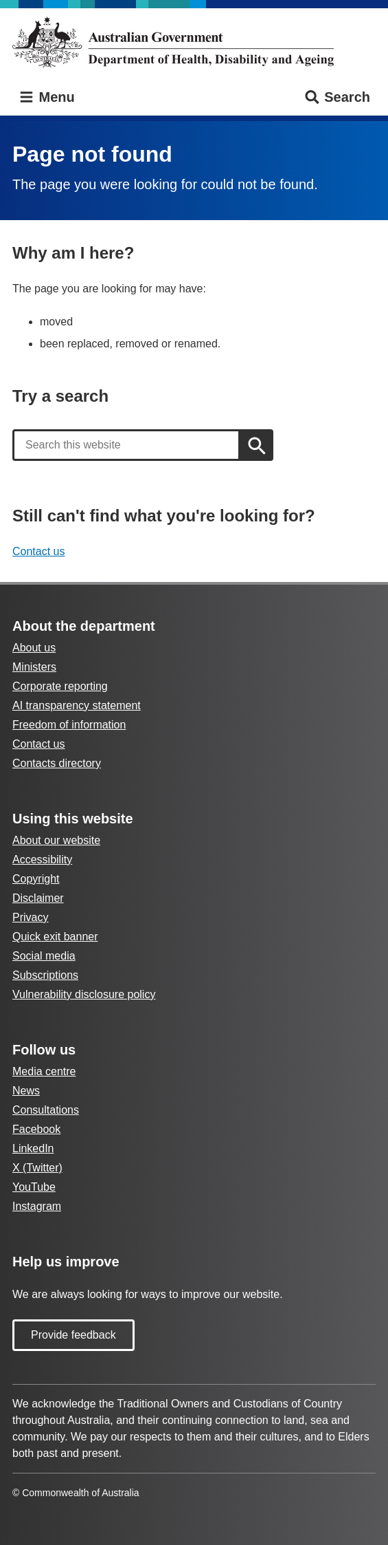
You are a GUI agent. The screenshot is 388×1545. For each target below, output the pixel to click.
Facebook (36, 1129)
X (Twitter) (37, 1168)
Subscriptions (45, 975)
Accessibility (42, 859)
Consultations (45, 1110)
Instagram (36, 1206)
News (26, 1090)
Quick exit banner (55, 936)
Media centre (44, 1071)
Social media (44, 956)
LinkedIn (33, 1148)
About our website (56, 840)
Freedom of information (69, 725)
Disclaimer (38, 898)
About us (34, 647)
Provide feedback (73, 1335)
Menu (46, 97)
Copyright (35, 879)
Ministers (34, 667)
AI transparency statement (76, 705)
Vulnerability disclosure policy (83, 994)
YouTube (34, 1187)
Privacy (30, 917)
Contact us (38, 551)
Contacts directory (56, 763)
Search (337, 97)
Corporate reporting (60, 686)
